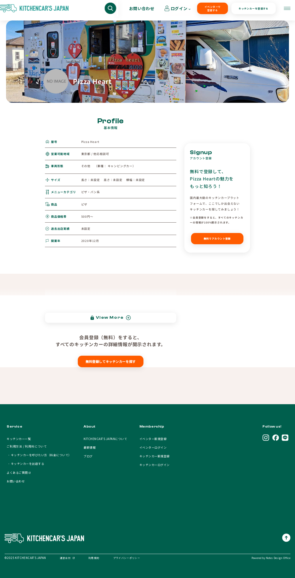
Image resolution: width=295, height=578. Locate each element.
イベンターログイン (153, 447)
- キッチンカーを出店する (25, 463)
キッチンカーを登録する (214, 10)
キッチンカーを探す (34, 10)
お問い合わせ (250, 10)
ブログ (88, 456)
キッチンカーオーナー (139, 10)
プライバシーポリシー (126, 558)
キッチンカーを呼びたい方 (85, 10)
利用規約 (93, 558)
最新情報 (90, 447)
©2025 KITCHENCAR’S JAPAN (25, 557)
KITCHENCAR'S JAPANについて (105, 439)
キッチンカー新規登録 (154, 456)
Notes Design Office (278, 558)
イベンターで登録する (179, 10)
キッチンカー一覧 (19, 439)
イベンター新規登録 (153, 439)
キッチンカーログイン (154, 465)
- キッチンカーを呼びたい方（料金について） (39, 455)
